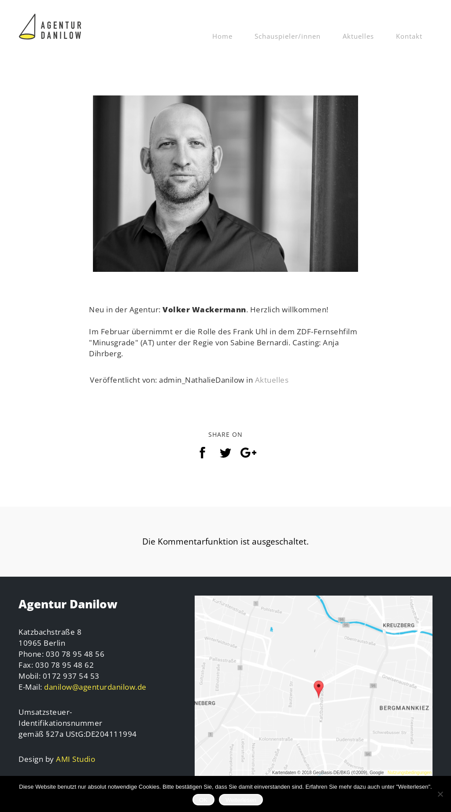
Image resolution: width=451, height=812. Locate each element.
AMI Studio (75, 759)
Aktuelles (358, 36)
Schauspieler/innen (288, 36)
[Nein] (440, 794)
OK (203, 800)
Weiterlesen (241, 800)
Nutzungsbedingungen (410, 772)
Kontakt (409, 36)
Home (222, 36)
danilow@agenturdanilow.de (95, 687)
